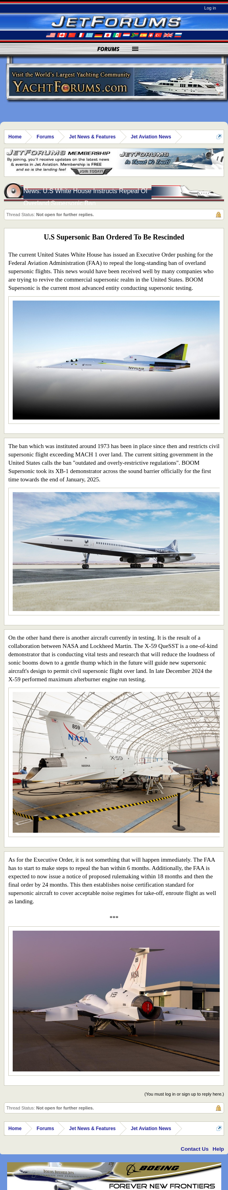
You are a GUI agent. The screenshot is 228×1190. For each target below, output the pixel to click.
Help (218, 1149)
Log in (210, 8)
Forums (109, 49)
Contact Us (195, 1149)
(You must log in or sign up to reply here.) (184, 1094)
